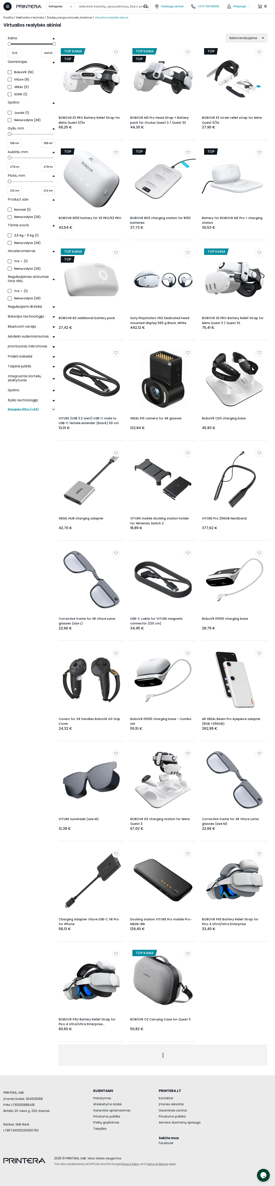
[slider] (9, 44)
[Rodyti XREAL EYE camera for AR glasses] (163, 379)
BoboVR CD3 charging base (224, 418)
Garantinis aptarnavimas (111, 1110)
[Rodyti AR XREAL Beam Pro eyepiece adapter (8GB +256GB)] (234, 680)
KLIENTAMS (103, 1090)
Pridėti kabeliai (20, 356)
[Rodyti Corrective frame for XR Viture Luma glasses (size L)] (91, 579)
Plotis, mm (16, 175)
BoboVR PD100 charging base (225, 619)
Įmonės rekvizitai (171, 1104)
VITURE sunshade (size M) (79, 819)
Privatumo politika (106, 1116)
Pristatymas (102, 1098)
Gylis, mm (16, 128)
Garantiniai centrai (173, 1110)
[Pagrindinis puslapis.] (29, 6)
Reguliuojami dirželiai (25, 306)
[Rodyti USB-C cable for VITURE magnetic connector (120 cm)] (163, 579)
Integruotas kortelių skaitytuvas (24, 378)
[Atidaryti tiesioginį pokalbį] (263, 1175)
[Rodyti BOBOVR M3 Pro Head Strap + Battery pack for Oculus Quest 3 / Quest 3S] (163, 78)
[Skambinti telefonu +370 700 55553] (205, 6)
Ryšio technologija (23, 400)
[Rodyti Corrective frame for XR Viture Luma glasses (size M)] (234, 780)
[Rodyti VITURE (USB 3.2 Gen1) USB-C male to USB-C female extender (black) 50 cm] (91, 379)
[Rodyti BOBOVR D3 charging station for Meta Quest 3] (163, 780)
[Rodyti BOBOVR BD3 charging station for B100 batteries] (163, 179)
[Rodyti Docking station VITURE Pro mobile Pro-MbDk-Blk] (163, 880)
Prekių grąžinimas (106, 1122)
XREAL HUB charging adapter (81, 518)
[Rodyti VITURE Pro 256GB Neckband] (234, 479)
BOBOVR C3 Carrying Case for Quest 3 (160, 1019)
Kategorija (55, 6)
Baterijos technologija (26, 316)
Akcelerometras (21, 250)
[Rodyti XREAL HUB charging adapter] (91, 479)
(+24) (31, 409)
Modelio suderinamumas (28, 336)
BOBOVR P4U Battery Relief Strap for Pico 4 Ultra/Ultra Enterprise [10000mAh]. (87, 1024)
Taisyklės (100, 1129)
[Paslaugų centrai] (169, 6)
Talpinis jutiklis (19, 366)
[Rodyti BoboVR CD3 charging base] (234, 379)
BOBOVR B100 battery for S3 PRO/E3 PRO (90, 218)
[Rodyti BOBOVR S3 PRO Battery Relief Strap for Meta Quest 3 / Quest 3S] (234, 279)
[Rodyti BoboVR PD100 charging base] (234, 579)
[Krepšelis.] (263, 6)
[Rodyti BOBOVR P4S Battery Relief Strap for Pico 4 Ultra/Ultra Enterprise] (234, 880)
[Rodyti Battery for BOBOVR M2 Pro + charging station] (234, 179)
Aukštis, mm (18, 151)
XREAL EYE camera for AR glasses (156, 418)
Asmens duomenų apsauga (179, 1122)
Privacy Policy (130, 1164)
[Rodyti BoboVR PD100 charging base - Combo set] (163, 680)
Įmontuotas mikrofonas (27, 346)
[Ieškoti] (146, 6)
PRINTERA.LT (170, 1090)
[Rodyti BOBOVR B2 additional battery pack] (91, 279)
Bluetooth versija (22, 326)
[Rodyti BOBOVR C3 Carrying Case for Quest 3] (163, 980)
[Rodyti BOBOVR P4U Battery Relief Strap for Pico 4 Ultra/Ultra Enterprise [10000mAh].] (91, 980)
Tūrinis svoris (18, 225)
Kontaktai (166, 1098)
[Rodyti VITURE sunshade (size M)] (91, 780)
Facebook (166, 1143)
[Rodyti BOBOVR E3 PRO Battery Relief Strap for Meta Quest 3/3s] (91, 78)
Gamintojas (17, 61)
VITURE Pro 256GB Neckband (224, 518)
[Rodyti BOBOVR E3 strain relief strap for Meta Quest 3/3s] (234, 78)
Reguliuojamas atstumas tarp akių (28, 278)
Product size (18, 199)
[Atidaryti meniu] (7, 6)
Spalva (13, 102)
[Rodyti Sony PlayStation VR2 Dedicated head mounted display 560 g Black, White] (163, 279)
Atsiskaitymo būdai (107, 1104)
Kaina (12, 38)
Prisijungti (239, 6)
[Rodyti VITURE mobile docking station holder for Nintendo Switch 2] (163, 479)
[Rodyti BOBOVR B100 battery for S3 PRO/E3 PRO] (91, 179)
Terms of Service (157, 1164)
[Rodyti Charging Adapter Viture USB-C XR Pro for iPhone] (91, 880)
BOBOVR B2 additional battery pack (87, 318)
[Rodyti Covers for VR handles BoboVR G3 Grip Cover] (91, 680)
